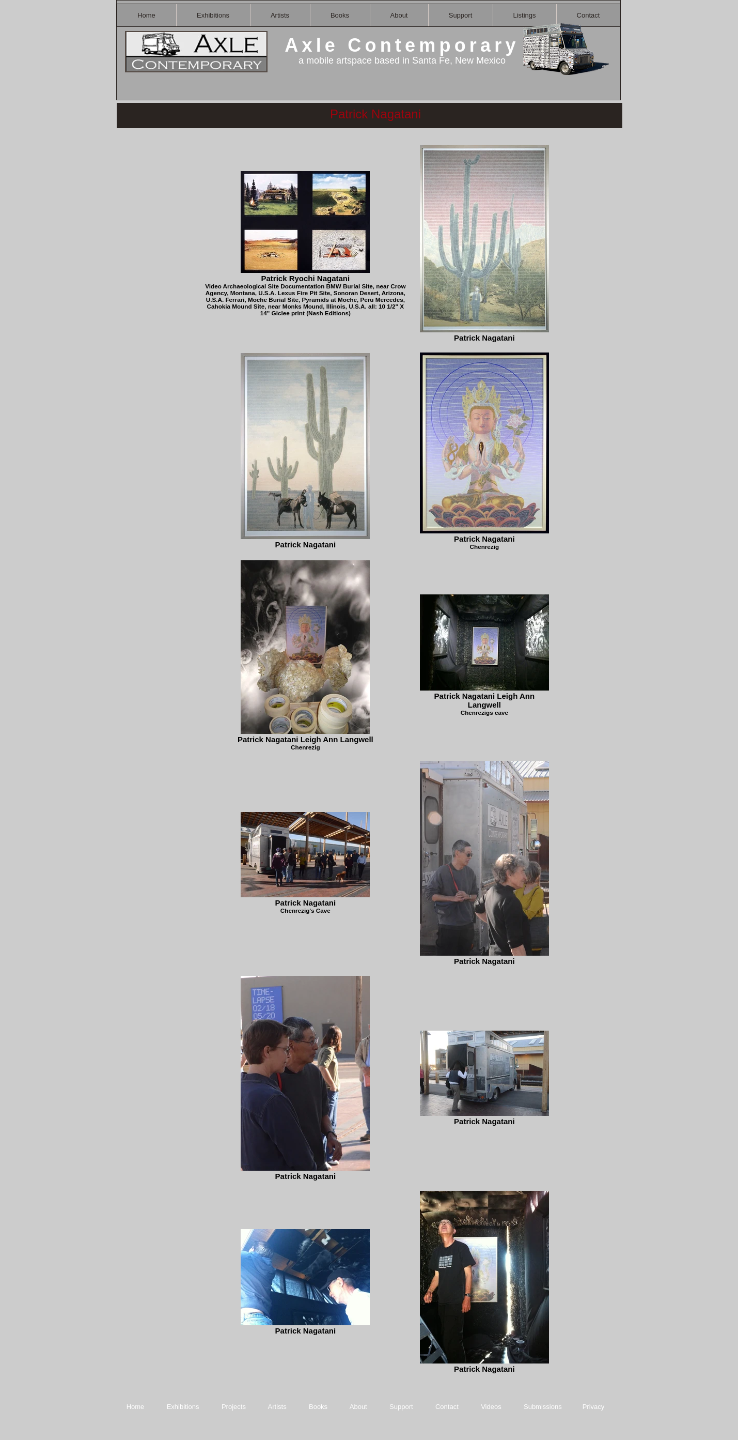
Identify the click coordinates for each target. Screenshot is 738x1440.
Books (318, 1407)
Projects (234, 1407)
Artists (277, 1407)
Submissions (543, 1407)
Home (136, 1407)
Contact (447, 1407)
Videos (491, 1407)
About (359, 1407)
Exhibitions (183, 1407)
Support (401, 1407)
